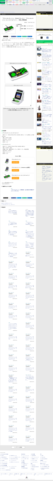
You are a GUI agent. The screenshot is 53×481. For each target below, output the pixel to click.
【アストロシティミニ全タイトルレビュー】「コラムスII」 (12, 400)
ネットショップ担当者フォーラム (15, 457)
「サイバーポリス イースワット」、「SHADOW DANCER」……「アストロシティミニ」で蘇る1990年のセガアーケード (30, 245)
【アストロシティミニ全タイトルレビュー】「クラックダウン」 (12, 390)
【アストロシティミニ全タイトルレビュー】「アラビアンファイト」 (30, 419)
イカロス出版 (33, 454)
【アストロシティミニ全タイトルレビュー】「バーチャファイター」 (30, 369)
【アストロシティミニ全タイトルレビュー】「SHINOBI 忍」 (30, 265)
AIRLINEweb (34, 455)
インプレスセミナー (13, 460)
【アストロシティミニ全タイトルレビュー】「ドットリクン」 (30, 409)
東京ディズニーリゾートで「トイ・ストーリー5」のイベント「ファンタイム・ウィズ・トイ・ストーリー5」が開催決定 (47, 80)
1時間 (38, 148)
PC (24, 4)
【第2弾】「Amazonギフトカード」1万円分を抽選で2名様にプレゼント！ (47, 171)
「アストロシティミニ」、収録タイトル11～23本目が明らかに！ (30, 223)
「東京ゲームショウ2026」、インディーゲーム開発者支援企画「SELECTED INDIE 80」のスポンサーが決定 (47, 122)
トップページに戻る (18, 447)
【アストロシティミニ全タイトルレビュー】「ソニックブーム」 (12, 307)
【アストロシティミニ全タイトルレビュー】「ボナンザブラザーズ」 (12, 277)
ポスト (6, 36)
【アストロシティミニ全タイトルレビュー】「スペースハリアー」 (30, 316)
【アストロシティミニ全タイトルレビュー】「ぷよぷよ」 (30, 429)
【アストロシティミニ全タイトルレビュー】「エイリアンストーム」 (12, 409)
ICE (40, 454)
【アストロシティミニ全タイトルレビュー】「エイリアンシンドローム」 (30, 326)
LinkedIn (30, 36)
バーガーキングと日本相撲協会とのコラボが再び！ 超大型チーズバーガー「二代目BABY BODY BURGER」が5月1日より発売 (47, 116)
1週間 (46, 148)
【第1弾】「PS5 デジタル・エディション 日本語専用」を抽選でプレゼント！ (47, 167)
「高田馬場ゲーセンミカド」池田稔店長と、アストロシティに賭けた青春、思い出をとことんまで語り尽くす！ (12, 379)
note (25, 36)
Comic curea (43, 457)
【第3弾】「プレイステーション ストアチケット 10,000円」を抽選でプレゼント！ (47, 175)
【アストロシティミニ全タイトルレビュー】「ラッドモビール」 (12, 369)
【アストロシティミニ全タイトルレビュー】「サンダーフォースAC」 (30, 400)
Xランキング (41, 41)
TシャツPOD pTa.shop (44, 464)
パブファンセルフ (44, 461)
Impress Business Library (14, 458)
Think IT (2, 455)
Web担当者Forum (3, 457)
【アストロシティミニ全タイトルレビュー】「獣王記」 (12, 337)
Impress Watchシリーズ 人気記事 (45, 146)
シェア (14, 36)
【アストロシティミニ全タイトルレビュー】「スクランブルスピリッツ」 (30, 348)
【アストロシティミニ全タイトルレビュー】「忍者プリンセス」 (12, 286)
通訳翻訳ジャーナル (35, 458)
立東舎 (23, 460)
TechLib (33, 469)
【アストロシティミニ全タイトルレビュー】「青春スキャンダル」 (30, 286)
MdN (31, 463)
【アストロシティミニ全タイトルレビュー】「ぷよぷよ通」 (30, 439)
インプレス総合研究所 (4, 458)
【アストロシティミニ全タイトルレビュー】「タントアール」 (12, 439)
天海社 (42, 455)
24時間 (43, 148)
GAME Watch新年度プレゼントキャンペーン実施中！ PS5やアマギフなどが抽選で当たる (45, 164)
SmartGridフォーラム (14, 455)
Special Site (41, 29)
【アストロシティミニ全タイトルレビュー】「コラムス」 (30, 390)
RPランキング (40, 42)
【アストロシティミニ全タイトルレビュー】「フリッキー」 (30, 277)
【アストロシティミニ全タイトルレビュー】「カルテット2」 (30, 307)
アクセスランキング (42, 12)
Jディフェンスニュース (35, 457)
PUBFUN (41, 460)
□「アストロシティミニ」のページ (8, 204)
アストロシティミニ (16, 159)
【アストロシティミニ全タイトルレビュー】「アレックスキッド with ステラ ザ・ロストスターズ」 (12, 266)
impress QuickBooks (44, 458)
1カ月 (51, 148)
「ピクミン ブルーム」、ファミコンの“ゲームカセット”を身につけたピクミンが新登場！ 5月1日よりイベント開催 (46, 136)
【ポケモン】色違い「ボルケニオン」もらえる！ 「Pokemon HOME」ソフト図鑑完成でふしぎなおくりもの (47, 91)
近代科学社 (23, 466)
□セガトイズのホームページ (6, 203)
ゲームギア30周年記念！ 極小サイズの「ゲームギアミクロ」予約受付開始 (12, 211)
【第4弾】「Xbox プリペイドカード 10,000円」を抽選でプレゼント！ (47, 179)
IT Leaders (2, 460)
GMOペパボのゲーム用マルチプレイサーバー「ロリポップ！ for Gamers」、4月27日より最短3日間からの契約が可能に (47, 86)
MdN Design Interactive (35, 466)
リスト (9, 36)
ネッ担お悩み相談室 (4, 463)
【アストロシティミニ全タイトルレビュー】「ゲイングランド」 (12, 348)
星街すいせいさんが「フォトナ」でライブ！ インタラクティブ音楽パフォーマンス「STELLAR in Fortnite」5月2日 (47, 143)
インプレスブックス (13, 466)
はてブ (20, 36)
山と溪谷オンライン (25, 463)
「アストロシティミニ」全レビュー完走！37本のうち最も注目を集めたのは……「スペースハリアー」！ (30, 378)
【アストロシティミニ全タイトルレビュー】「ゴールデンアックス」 (12, 358)
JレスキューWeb (34, 460)
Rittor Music (23, 454)
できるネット (3, 468)
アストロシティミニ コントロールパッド (21, 175)
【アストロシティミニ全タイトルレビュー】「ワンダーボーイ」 (12, 316)
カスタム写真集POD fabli (45, 466)
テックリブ (32, 468)
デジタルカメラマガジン (4, 466)
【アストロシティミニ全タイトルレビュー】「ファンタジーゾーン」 (12, 296)
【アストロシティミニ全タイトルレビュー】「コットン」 (12, 419)
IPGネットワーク (42, 463)
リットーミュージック (25, 455)
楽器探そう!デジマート (25, 457)
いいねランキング (48, 42)
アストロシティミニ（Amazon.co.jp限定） (21, 167)
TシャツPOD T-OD (25, 458)
